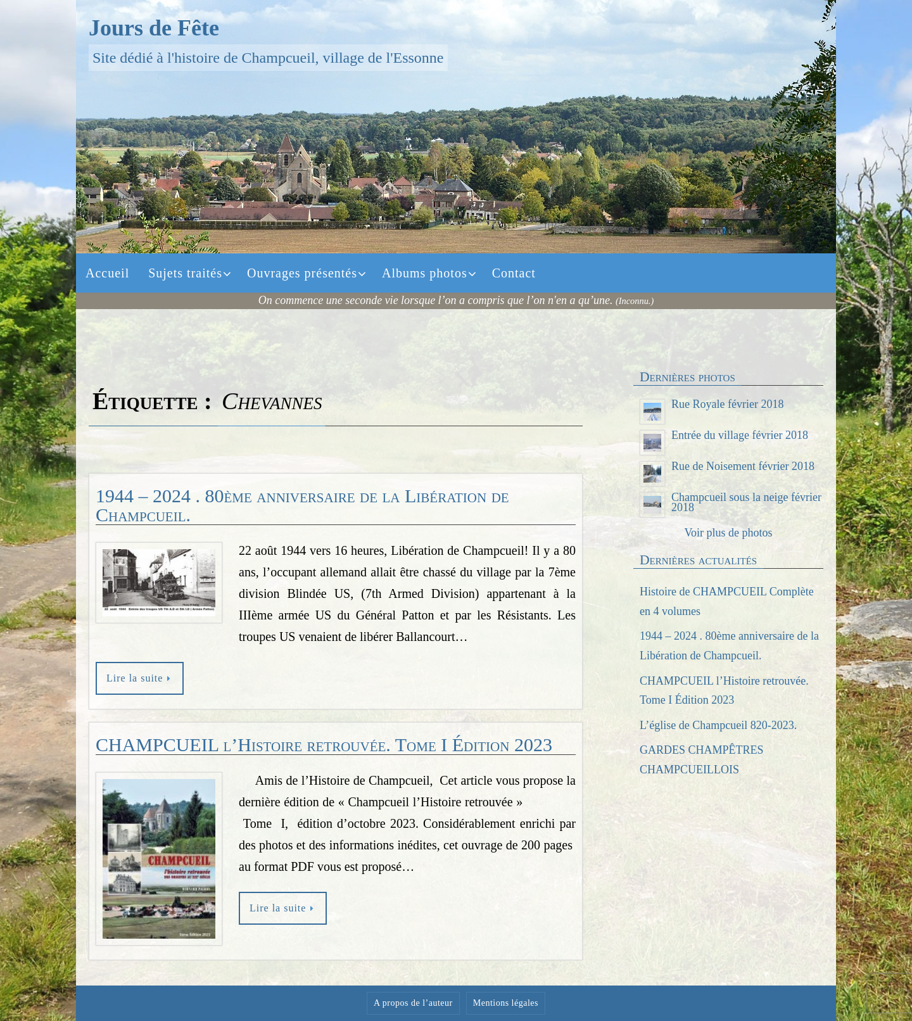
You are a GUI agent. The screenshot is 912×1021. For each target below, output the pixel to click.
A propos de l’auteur (413, 1003)
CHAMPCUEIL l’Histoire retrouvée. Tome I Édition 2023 (324, 744)
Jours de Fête (154, 28)
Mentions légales (505, 1003)
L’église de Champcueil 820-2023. (718, 725)
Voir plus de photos (728, 532)
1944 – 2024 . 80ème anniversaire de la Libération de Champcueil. (302, 505)
